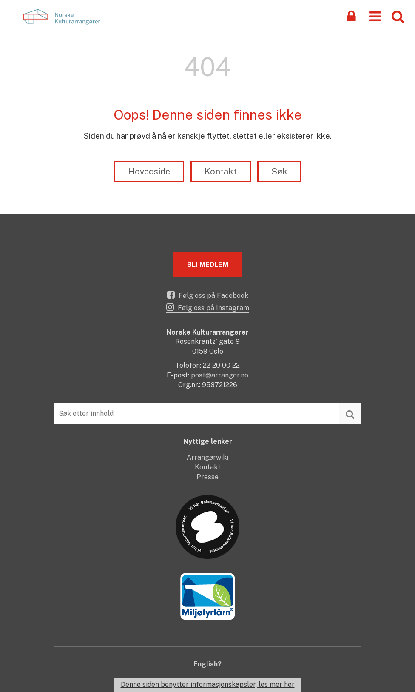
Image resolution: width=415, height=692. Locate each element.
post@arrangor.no (219, 375)
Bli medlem (207, 264)
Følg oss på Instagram (207, 307)
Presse (207, 477)
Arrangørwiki (207, 457)
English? (207, 664)
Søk (279, 171)
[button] (374, 16)
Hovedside (149, 171)
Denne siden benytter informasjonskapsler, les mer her (208, 685)
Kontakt (221, 171)
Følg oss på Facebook (207, 295)
